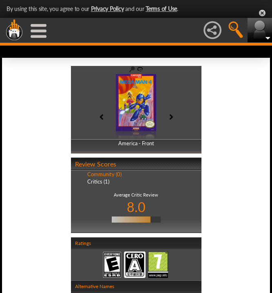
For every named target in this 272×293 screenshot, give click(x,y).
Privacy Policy (107, 8)
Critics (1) (98, 181)
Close (262, 13)
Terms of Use (161, 8)
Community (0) (104, 174)
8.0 (136, 207)
